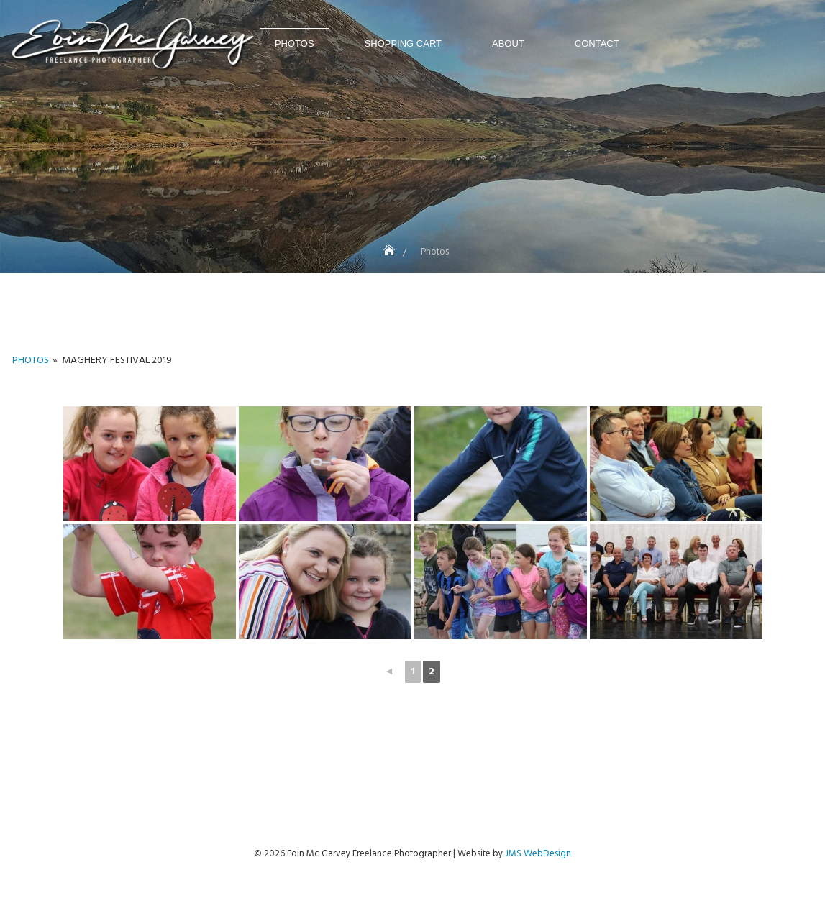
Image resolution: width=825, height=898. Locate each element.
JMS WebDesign (538, 853)
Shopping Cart (403, 43)
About (508, 43)
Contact (597, 43)
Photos (294, 43)
